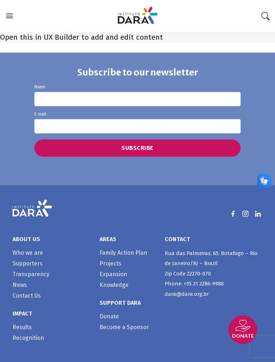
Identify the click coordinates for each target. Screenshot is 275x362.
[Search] (265, 16)
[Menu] (9, 16)
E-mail (137, 122)
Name (137, 95)
